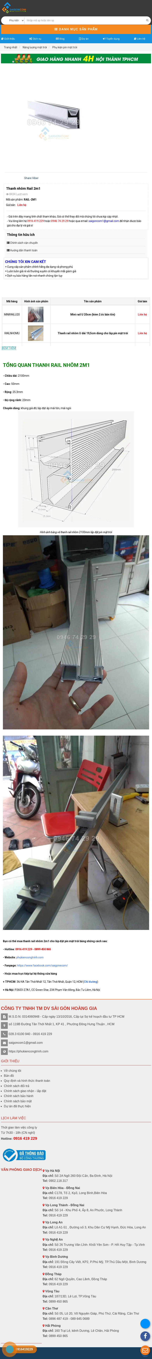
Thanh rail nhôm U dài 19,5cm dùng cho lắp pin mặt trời (93, 333)
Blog (60, 38)
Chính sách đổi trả (16, 1086)
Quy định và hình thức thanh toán (27, 1080)
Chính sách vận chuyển (24, 242)
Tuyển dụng (111, 38)
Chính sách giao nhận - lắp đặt (25, 1091)
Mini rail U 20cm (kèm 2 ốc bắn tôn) (92, 314)
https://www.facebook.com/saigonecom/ (42, 965)
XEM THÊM (9, 348)
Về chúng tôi (12, 1070)
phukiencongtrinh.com (30, 957)
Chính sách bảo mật (18, 1101)
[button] (145, 1350)
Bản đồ (9, 1075)
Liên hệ (139, 38)
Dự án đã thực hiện (17, 1106)
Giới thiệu (8, 38)
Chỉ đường (90, 981)
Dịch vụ (35, 38)
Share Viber (31, 178)
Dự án (84, 38)
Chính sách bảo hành (18, 1096)
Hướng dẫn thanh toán (23, 250)
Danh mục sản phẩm (76, 29)
